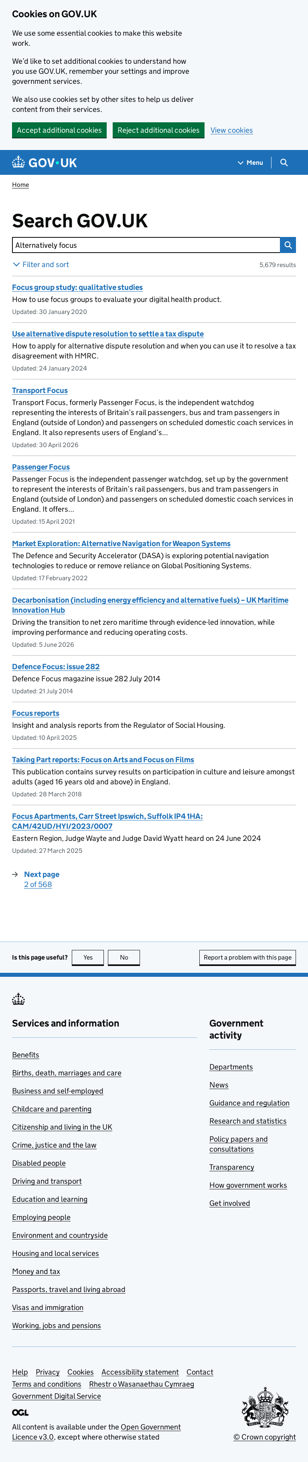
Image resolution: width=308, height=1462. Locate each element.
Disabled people (39, 1163)
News (219, 1084)
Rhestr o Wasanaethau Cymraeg (141, 1384)
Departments (231, 1066)
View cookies (232, 130)
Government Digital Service (56, 1396)
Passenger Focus (41, 467)
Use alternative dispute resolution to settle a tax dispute (108, 333)
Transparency (231, 1167)
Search (286, 245)
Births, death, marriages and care (67, 1072)
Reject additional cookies (159, 130)
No (130, 957)
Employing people (41, 1217)
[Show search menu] (284, 162)
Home (20, 184)
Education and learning (49, 1199)
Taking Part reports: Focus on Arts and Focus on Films (103, 759)
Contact (199, 1372)
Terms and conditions (46, 1384)
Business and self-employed (57, 1090)
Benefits (25, 1054)
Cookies (80, 1372)
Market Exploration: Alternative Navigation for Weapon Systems (121, 543)
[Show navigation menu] (251, 162)
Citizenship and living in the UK (62, 1127)
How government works (248, 1185)
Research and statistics (248, 1121)
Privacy (48, 1372)
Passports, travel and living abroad (69, 1289)
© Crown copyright (264, 1437)
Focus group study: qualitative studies (77, 287)
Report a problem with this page (248, 957)
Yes (93, 957)
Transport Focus (40, 390)
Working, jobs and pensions (56, 1325)
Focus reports (35, 713)
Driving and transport (47, 1181)
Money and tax (36, 1271)
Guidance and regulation (249, 1103)
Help (20, 1372)
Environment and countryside (60, 1235)
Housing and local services (55, 1253)
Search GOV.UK (106, 221)
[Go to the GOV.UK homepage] (44, 162)
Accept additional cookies (59, 130)
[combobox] (146, 245)
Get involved (229, 1203)
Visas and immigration (47, 1307)
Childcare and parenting (51, 1109)
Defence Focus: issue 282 (56, 666)
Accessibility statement (140, 1372)
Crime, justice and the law (54, 1145)
